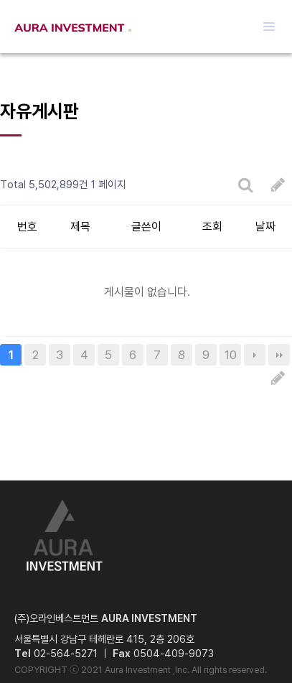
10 (231, 355)
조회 (212, 226)
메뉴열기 (269, 26)
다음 (254, 355)
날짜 (265, 226)
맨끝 (279, 355)
